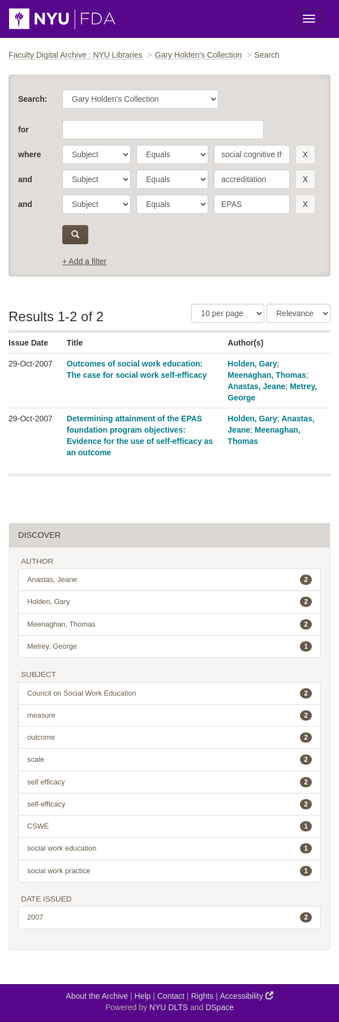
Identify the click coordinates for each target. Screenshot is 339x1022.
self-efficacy (169, 804)
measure (169, 715)
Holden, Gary (252, 363)
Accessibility (246, 996)
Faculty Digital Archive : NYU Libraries (75, 54)
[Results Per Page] (227, 313)
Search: (32, 99)
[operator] (172, 154)
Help (143, 996)
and (25, 179)
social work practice (169, 871)
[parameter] (96, 154)
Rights (202, 996)
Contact (170, 996)
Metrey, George (169, 646)
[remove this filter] (305, 154)
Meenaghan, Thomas (267, 375)
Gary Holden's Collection (198, 54)
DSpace (219, 1007)
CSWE (169, 826)
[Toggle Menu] (309, 18)
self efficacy (169, 782)
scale (169, 759)
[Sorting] (299, 313)
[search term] (252, 154)
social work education (169, 848)
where (29, 154)
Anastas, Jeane (256, 386)
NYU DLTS (168, 1007)
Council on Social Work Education (169, 693)
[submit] (75, 234)
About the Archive (97, 996)
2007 (169, 917)
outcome (169, 737)
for (23, 129)
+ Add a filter (84, 261)
